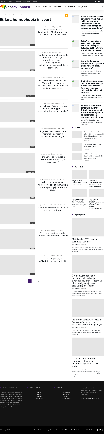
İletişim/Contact (89, 430)
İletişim (35, 1)
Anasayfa (18, 1)
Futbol (39, 392)
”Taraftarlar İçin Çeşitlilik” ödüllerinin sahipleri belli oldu (53, 259)
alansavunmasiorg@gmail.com (90, 398)
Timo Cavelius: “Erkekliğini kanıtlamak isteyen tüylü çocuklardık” (53, 158)
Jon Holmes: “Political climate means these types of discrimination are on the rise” (53, 107)
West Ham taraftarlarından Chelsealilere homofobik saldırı (53, 234)
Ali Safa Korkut (45, 103)
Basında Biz (66, 394)
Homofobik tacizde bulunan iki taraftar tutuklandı (53, 208)
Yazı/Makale (65, 430)
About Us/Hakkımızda (77, 430)
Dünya (32, 45)
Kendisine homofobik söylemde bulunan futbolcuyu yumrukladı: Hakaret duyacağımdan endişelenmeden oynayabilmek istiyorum (53, 59)
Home (1, 15)
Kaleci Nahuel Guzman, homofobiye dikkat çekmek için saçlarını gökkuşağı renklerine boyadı (52, 185)
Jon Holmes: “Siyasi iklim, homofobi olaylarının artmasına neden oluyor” (52, 133)
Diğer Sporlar (30, 96)
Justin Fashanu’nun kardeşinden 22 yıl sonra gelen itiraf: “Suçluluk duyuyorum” (53, 31)
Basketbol (39, 394)
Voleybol (39, 396)
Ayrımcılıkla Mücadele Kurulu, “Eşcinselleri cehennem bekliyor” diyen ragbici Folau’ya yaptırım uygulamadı (53, 83)
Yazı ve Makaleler (66, 398)
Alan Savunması (46, 27)
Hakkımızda (27, 1)
